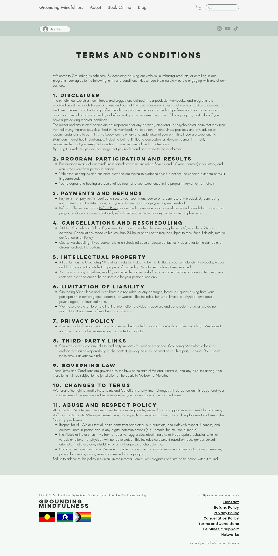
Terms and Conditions (218, 523)
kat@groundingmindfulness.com (219, 495)
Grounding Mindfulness (64, 504)
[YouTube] (228, 28)
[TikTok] (236, 28)
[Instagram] (219, 28)
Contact (231, 502)
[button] (198, 7)
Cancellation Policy (79, 237)
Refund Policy (108, 207)
